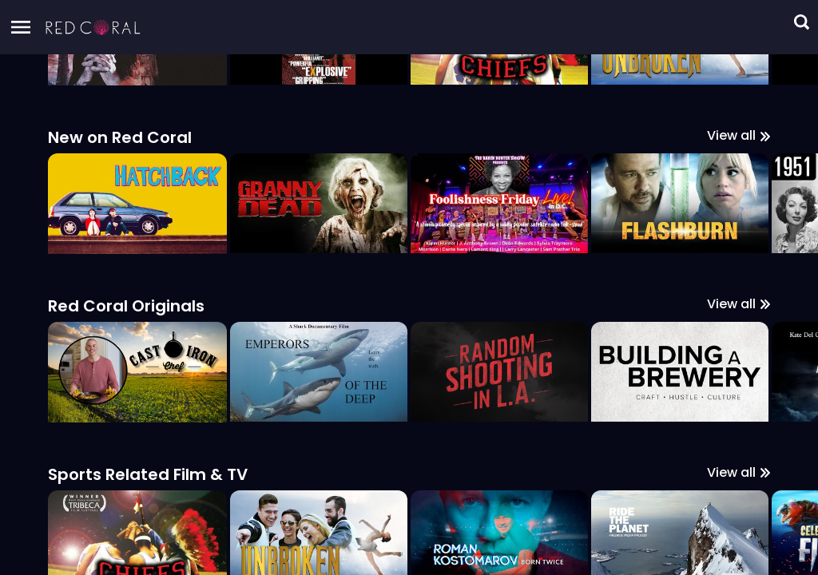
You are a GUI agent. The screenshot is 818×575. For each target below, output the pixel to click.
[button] (93, 27)
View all (738, 542)
